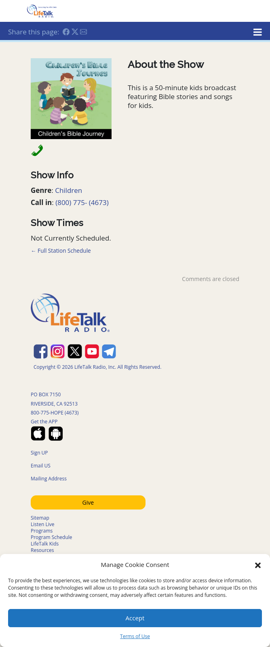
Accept (135, 618)
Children (68, 190)
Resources (42, 550)
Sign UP (39, 452)
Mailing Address (49, 478)
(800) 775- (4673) (82, 202)
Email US (41, 465)
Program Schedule (51, 537)
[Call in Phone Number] (35, 149)
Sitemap (40, 517)
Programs (42, 530)
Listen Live (43, 524)
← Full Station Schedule (61, 250)
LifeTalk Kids (45, 543)
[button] (258, 564)
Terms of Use (135, 636)
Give (88, 502)
